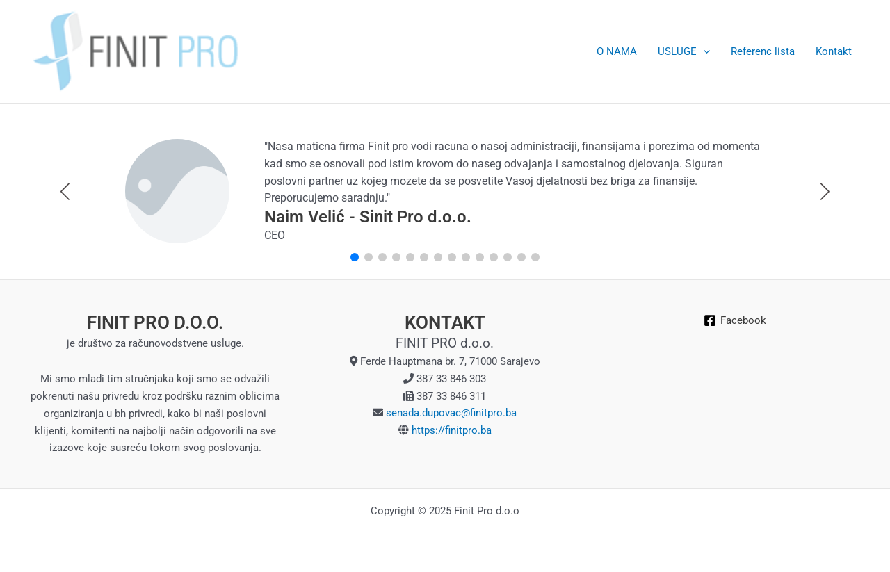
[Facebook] (734, 320)
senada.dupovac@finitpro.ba (450, 413)
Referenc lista (763, 51)
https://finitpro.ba (452, 430)
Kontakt (834, 51)
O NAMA (617, 51)
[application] (703, 51)
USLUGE (684, 51)
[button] (825, 192)
